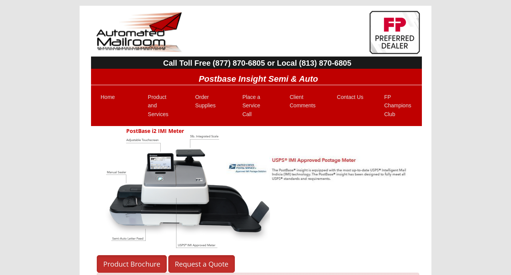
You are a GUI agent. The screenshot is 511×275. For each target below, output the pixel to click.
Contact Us (350, 97)
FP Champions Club (397, 105)
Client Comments (303, 101)
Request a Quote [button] (201, 264)
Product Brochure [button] (131, 264)
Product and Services (158, 105)
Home (108, 97)
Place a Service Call (251, 105)
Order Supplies (205, 101)
